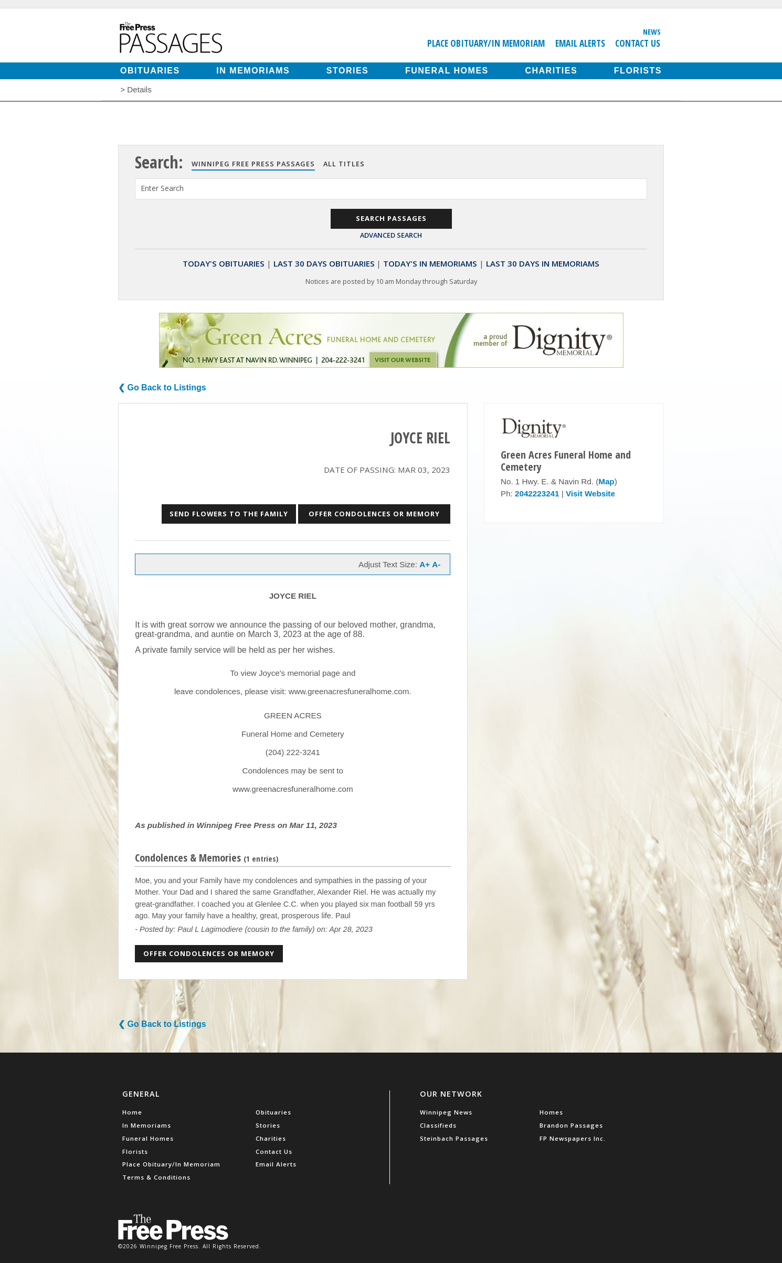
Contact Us (637, 43)
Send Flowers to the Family (229, 513)
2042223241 (537, 493)
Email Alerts (580, 43)
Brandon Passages (571, 1125)
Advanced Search (391, 235)
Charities (551, 70)
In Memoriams (253, 70)
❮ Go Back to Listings (162, 387)
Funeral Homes (447, 70)
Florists (638, 70)
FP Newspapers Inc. (573, 1138)
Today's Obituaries (224, 263)
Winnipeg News (446, 1112)
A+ (424, 564)
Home (132, 1112)
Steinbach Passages (454, 1138)
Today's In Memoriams (430, 263)
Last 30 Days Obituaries (324, 263)
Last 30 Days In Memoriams (542, 263)
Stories (347, 70)
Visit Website (590, 493)
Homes (551, 1112)
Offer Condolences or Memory (374, 513)
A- (436, 564)
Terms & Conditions (156, 1177)
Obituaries (150, 70)
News (652, 31)
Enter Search (162, 188)
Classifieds (438, 1125)
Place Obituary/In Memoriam (486, 43)
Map (606, 481)
